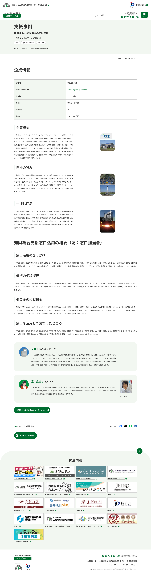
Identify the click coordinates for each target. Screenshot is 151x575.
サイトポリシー (114, 565)
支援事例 (24, 48)
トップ (16, 48)
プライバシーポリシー (130, 565)
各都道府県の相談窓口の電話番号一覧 (111, 561)
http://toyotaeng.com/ (77, 89)
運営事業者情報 (132, 561)
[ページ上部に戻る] (139, 451)
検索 (116, 15)
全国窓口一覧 (91, 561)
